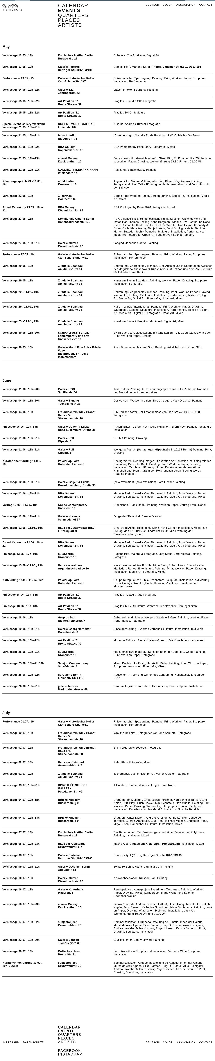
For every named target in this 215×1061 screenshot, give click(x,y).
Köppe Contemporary (72, 504)
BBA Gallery (66, 146)
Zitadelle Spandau (70, 265)
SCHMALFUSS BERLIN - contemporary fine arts (74, 334)
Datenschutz (33, 1042)
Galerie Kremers (69, 516)
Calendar (73, 5)
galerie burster (68, 686)
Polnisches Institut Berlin (75, 55)
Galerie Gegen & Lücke (74, 426)
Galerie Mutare (68, 243)
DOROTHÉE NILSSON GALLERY (73, 787)
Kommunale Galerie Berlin (76, 218)
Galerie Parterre (69, 66)
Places (69, 20)
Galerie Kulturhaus (71, 889)
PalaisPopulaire (69, 461)
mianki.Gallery (68, 158)
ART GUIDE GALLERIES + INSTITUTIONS (12, 7)
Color (168, 5)
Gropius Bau (66, 617)
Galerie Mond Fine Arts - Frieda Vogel (79, 349)
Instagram (70, 1054)
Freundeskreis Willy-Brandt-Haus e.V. (77, 414)
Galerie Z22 (66, 89)
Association (186, 5)
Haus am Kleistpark (71, 762)
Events (69, 10)
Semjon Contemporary (73, 663)
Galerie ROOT (67, 389)
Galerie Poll (66, 438)
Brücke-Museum (69, 799)
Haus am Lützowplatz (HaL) (76, 527)
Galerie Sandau (68, 400)
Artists (70, 25)
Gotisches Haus (69, 951)
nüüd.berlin (66, 181)
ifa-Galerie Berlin (69, 674)
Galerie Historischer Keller (76, 78)
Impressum (10, 1042)
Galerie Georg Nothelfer (74, 628)
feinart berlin (67, 135)
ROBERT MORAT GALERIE (76, 124)
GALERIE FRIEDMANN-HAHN (78, 169)
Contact (206, 5)
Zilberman (65, 195)
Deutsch (152, 5)
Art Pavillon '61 (68, 101)
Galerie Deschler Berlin (74, 866)
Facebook (69, 1050)
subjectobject (67, 922)
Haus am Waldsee (70, 565)
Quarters (73, 15)
